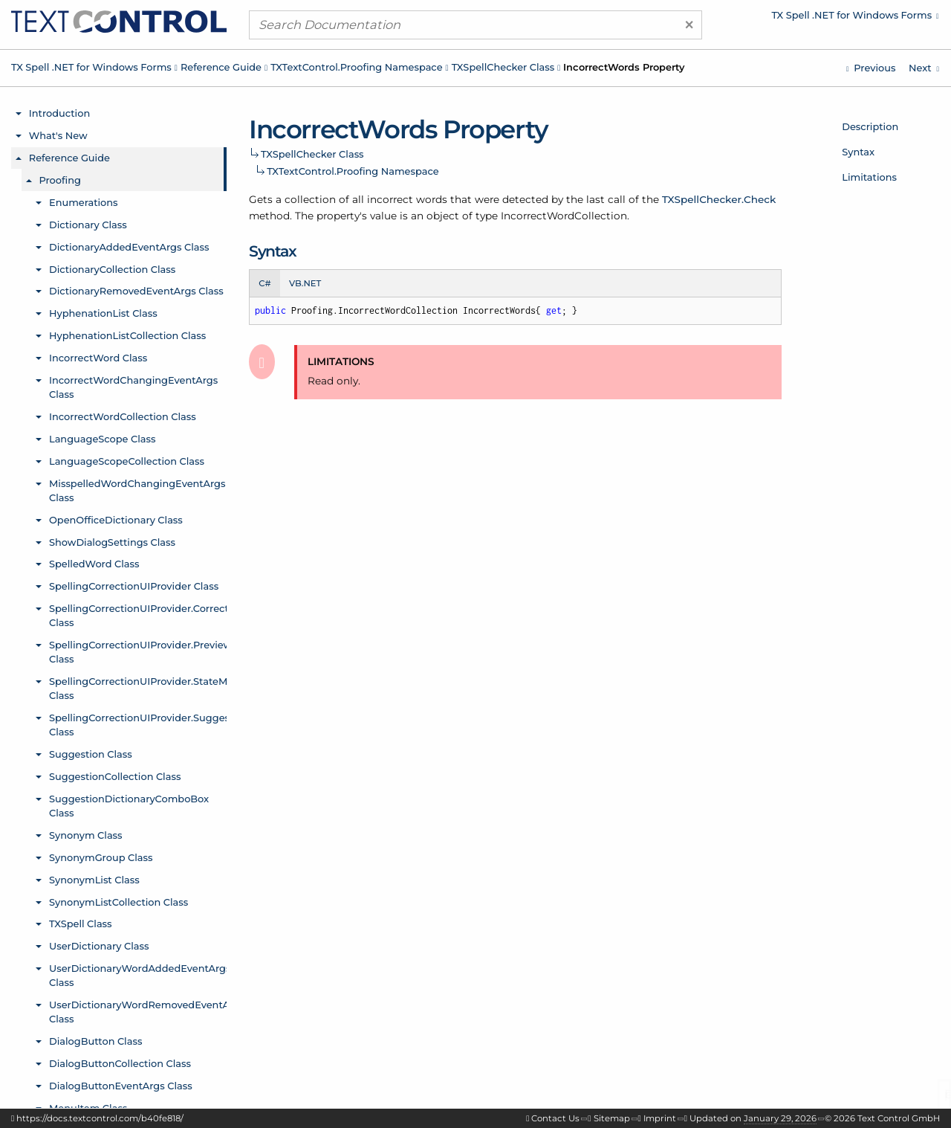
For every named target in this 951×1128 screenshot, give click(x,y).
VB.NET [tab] (305, 283)
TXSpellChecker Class (503, 67)
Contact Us (555, 1118)
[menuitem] (813, 18)
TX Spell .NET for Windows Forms (91, 67)
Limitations (869, 177)
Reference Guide (221, 67)
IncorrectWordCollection (564, 216)
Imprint (659, 1118)
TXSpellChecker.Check (719, 199)
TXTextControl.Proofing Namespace (356, 67)
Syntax (858, 152)
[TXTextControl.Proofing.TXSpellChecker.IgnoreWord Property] (870, 68)
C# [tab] (264, 283)
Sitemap (612, 1118)
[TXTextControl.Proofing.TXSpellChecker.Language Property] (924, 68)
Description (870, 126)
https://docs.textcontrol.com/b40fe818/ (100, 1118)
